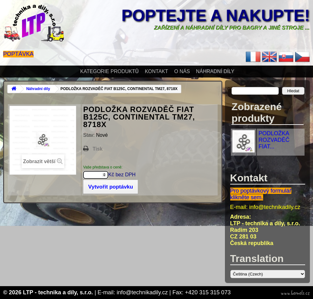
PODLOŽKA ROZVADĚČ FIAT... (273, 140)
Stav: (89, 135)
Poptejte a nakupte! (215, 15)
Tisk (98, 149)
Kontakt (156, 71)
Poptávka (18, 54)
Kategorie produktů (109, 71)
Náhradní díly (215, 71)
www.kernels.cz (295, 293)
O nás (182, 71)
